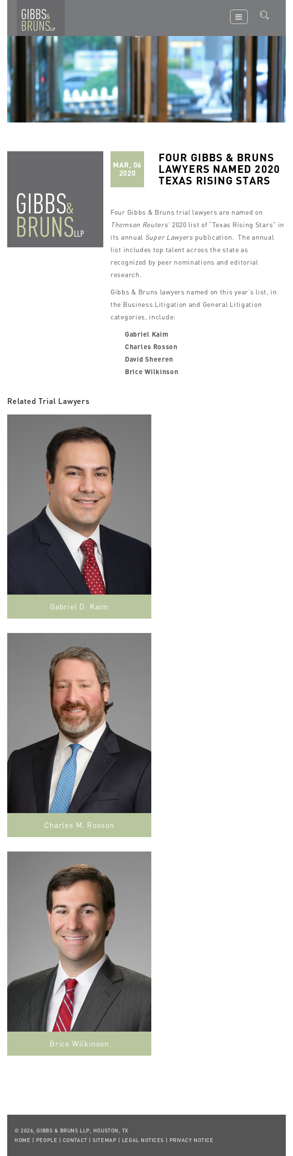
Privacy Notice (192, 1140)
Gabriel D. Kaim (79, 606)
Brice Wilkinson (79, 1043)
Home (22, 1140)
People (46, 1140)
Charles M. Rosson (79, 825)
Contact (75, 1140)
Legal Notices (143, 1140)
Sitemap (104, 1140)
